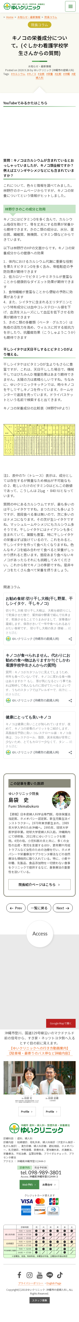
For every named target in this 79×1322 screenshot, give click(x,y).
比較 (58, 74)
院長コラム (39, 24)
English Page (54, 1283)
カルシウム (19, 74)
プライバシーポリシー (30, 1283)
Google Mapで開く (61, 1023)
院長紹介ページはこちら (40, 884)
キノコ (32, 74)
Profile (27, 1111)
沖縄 (67, 74)
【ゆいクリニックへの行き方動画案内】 (39, 1048)
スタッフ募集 (39, 1300)
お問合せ (49, 1184)
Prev (16, 907)
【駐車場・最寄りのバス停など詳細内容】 (40, 1053)
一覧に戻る (39, 907)
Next (62, 907)
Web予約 (29, 1184)
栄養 (50, 74)
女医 (41, 74)
